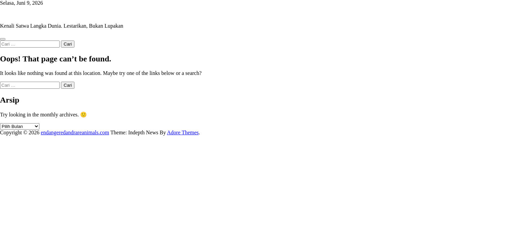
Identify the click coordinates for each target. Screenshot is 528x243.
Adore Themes (183, 132)
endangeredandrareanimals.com (34, 14)
